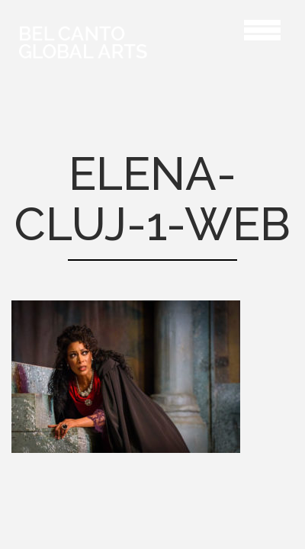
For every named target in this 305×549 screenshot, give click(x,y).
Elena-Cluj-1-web (201, 28)
